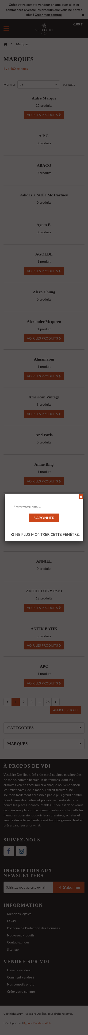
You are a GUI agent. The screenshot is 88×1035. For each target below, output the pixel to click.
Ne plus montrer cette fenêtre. (45, 534)
